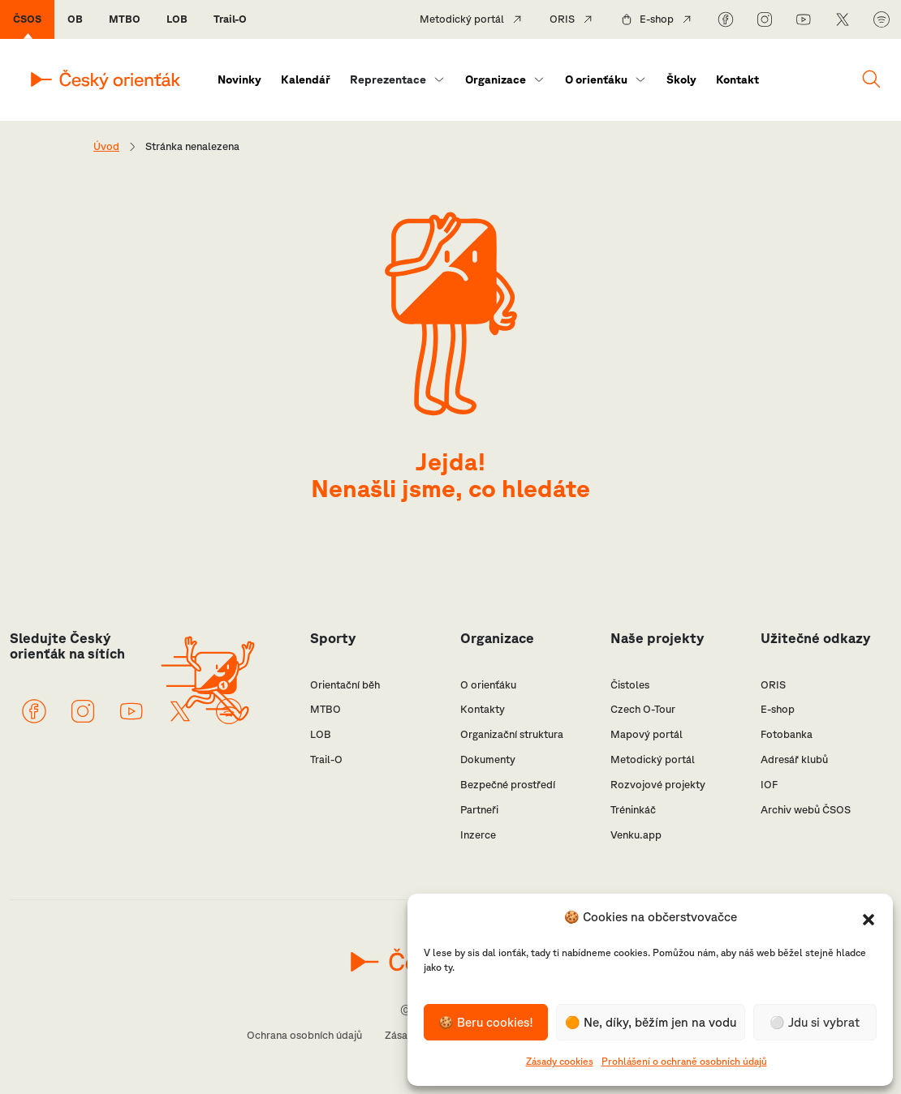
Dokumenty (487, 759)
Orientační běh (345, 685)
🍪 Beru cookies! (485, 1022)
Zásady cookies (559, 1061)
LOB (177, 19)
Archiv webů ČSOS (806, 810)
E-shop (657, 19)
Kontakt (737, 79)
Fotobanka (787, 734)
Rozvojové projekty (657, 785)
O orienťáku (596, 79)
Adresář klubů (794, 759)
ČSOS (27, 19)
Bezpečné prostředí (507, 785)
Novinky (239, 79)
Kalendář (305, 79)
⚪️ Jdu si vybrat (815, 1022)
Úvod (106, 146)
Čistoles (629, 685)
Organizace (495, 79)
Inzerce (478, 835)
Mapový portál (646, 734)
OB (75, 19)
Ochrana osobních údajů (304, 1035)
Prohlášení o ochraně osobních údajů (684, 1061)
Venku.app (636, 835)
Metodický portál (462, 19)
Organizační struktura (511, 734)
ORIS (562, 19)
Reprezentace (388, 79)
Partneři (479, 810)
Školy (681, 79)
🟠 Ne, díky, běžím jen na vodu (650, 1022)
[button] (868, 918)
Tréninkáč (633, 810)
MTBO (124, 19)
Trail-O (230, 19)
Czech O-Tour (642, 709)
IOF (769, 785)
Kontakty (482, 709)
